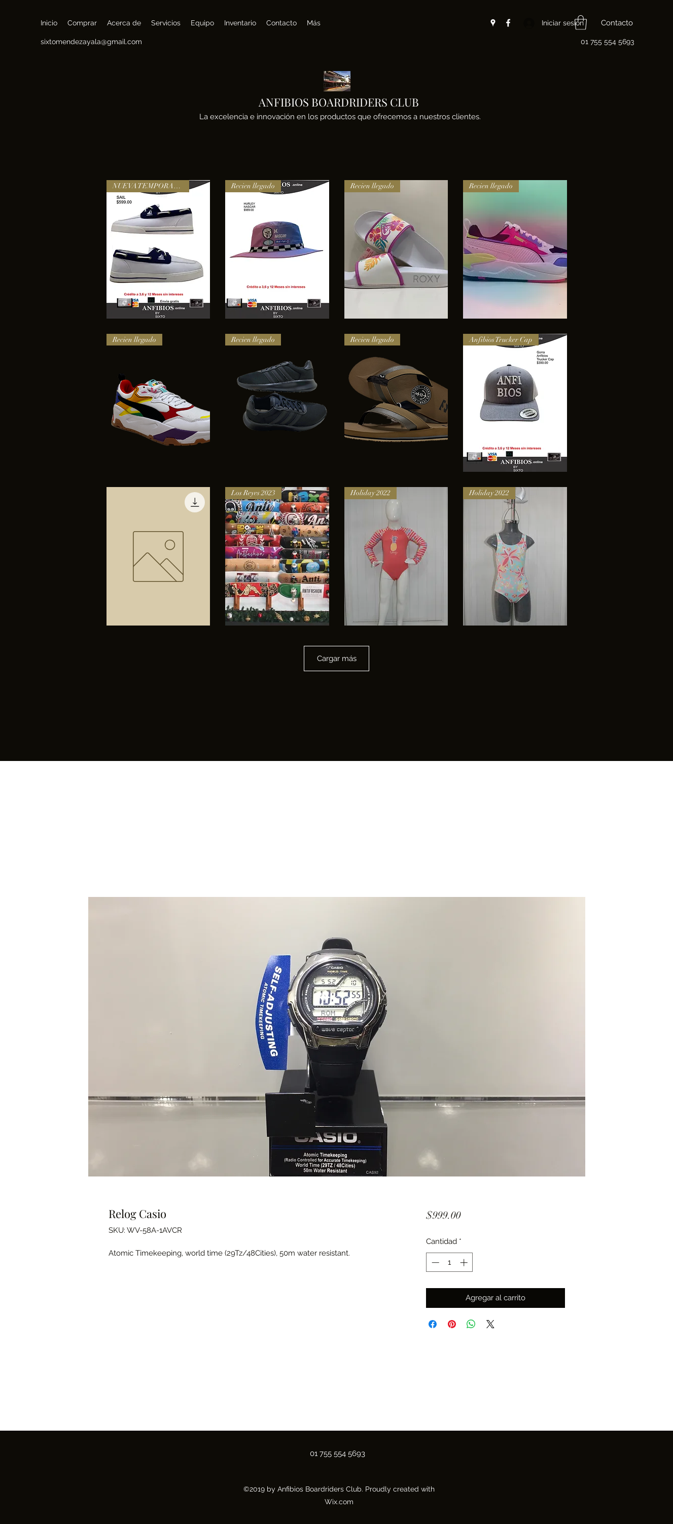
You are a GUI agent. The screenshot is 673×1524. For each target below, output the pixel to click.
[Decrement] (434, 1262)
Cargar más (336, 658)
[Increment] (465, 1262)
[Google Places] (493, 23)
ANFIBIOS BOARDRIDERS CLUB (339, 102)
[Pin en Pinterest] (452, 1324)
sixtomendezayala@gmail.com (91, 42)
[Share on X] (490, 1324)
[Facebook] (508, 23)
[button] (581, 22)
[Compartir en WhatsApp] (471, 1324)
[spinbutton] (449, 1262)
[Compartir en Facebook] (433, 1324)
